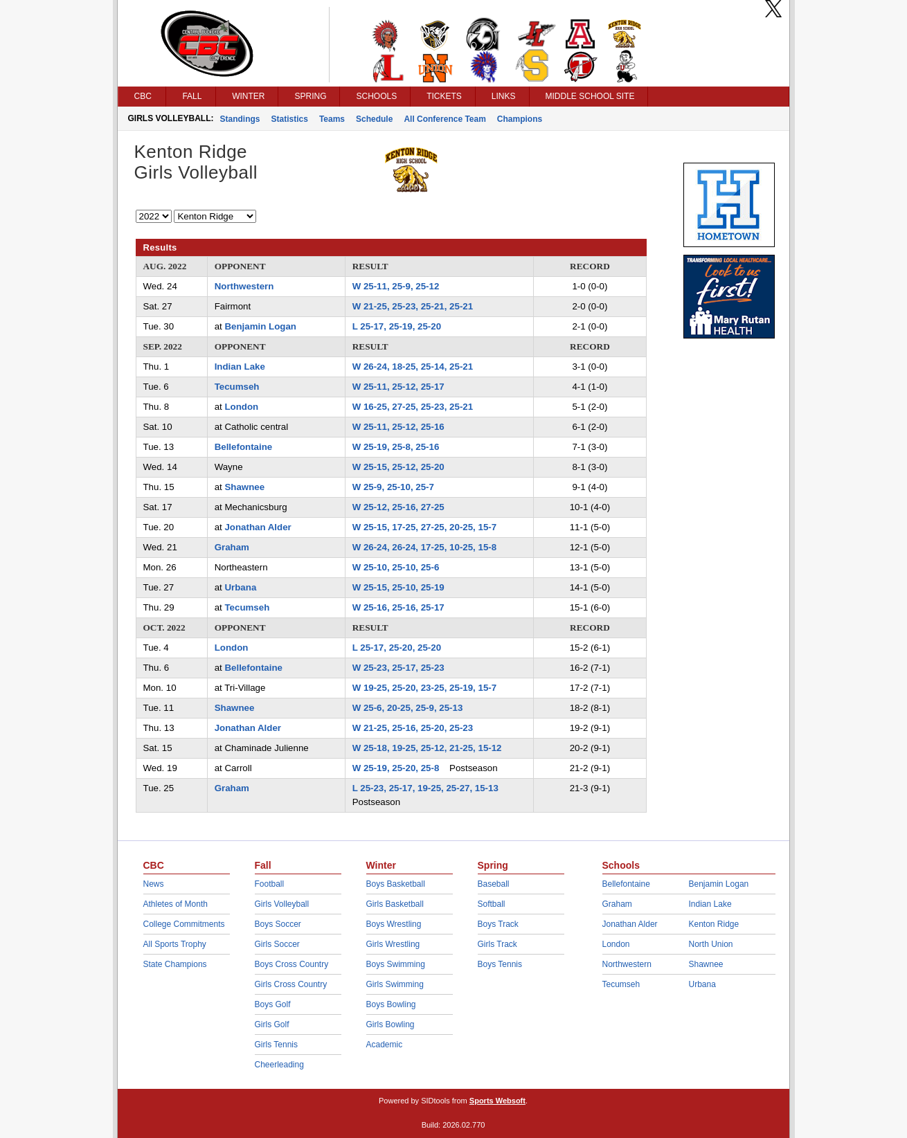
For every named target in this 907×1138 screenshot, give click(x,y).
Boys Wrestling (394, 924)
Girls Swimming (395, 984)
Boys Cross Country (292, 964)
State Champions (175, 964)
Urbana (240, 587)
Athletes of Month (175, 904)
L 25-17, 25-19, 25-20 (396, 326)
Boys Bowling (391, 1004)
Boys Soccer (278, 924)
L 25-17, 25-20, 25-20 (396, 647)
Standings (240, 119)
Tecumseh (237, 386)
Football (270, 884)
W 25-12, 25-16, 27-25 (398, 507)
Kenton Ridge (714, 924)
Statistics (289, 119)
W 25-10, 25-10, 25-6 (396, 567)
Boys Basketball (395, 884)
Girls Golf (272, 1024)
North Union (711, 944)
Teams (332, 119)
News (153, 884)
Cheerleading (279, 1064)
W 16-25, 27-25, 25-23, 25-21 (412, 406)
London (241, 406)
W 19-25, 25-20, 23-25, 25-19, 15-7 (424, 688)
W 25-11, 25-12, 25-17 (398, 386)
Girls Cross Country (291, 984)
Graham (232, 547)
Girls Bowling (390, 1024)
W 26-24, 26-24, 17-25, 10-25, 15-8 (424, 547)
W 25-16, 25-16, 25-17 (398, 607)
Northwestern (244, 286)
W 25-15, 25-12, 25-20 (398, 467)
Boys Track (498, 924)
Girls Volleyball (282, 904)
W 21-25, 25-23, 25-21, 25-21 (412, 306)
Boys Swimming (395, 964)
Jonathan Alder (257, 527)
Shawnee (244, 487)
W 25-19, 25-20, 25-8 (396, 768)
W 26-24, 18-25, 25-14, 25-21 (412, 366)
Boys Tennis (500, 964)
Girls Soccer (277, 944)
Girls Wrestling (393, 944)
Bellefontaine (244, 447)
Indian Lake (240, 366)
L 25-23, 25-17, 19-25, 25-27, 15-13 (425, 788)
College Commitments (184, 924)
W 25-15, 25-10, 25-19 (398, 587)
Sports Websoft (497, 1100)
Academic (384, 1044)
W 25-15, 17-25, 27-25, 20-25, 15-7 (424, 527)
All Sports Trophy (174, 944)
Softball (491, 904)
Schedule (374, 119)
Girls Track (497, 944)
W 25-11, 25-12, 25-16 (398, 427)
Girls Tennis (276, 1044)
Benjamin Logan (260, 326)
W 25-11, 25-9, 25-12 (396, 286)
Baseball (494, 884)
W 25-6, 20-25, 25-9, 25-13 (407, 708)
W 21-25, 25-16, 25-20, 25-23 (412, 728)
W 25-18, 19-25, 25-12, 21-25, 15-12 (427, 748)
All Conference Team (444, 119)
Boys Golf (273, 1004)
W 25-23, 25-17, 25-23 (398, 667)
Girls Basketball (395, 904)
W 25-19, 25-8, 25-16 (396, 447)
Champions (519, 119)
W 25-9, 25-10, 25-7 (393, 487)
